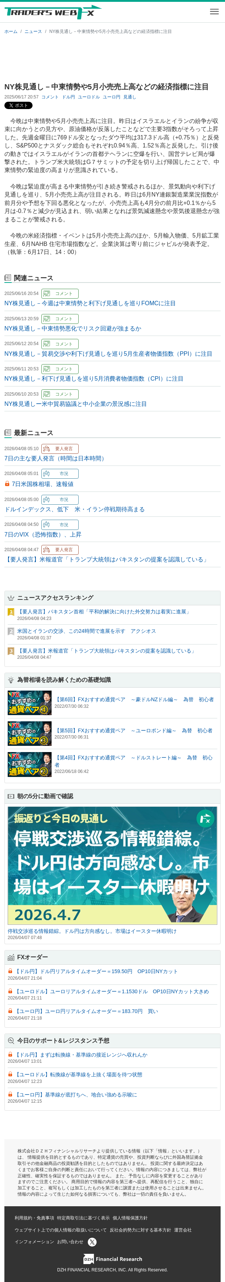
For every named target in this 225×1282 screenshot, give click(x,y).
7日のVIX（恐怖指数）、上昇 (43, 534)
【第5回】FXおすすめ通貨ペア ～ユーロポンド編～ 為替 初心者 (134, 730)
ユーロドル (89, 97)
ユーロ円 (111, 97)
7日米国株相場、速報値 (43, 484)
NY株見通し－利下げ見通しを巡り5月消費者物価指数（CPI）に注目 (94, 378)
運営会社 (183, 1230)
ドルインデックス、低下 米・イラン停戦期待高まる (74, 509)
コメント (50, 97)
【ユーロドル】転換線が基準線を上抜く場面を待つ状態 (78, 1074)
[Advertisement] (112, 57)
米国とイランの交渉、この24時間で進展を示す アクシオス (86, 631)
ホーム (11, 31)
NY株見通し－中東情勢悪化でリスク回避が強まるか (72, 328)
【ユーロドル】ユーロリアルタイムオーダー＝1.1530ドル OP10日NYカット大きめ (111, 991)
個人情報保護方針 (130, 1218)
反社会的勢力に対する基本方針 (140, 1230)
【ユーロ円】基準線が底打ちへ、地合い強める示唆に (75, 1095)
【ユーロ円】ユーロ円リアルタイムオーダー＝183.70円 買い (86, 1011)
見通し (129, 97)
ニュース (33, 31)
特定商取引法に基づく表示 (83, 1218)
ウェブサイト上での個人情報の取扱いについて (61, 1230)
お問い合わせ (70, 1241)
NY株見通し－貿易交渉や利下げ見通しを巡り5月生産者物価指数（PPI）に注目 (108, 354)
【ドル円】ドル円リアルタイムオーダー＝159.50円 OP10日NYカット (96, 971)
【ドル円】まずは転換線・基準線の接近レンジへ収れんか (80, 1055)
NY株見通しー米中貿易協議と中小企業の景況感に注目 (75, 404)
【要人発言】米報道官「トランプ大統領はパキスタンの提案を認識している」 (106, 559)
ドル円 (68, 97)
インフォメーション (34, 1241)
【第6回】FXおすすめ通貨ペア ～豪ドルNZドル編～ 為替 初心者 (134, 699)
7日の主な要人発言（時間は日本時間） (55, 458)
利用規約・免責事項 (34, 1218)
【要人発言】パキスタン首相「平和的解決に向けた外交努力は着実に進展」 (104, 611)
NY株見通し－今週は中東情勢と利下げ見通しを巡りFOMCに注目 (90, 303)
